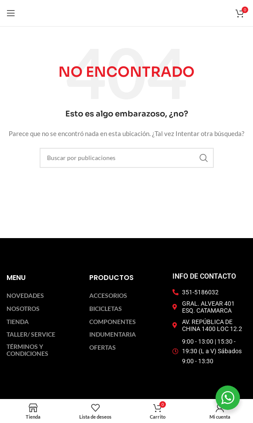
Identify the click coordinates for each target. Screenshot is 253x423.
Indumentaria (112, 334)
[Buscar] (127, 158)
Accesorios (108, 295)
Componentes (112, 321)
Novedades (25, 295)
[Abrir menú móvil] (11, 13)
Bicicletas (105, 308)
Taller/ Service (31, 334)
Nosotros (23, 308)
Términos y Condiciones (27, 350)
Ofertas (102, 347)
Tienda (18, 321)
